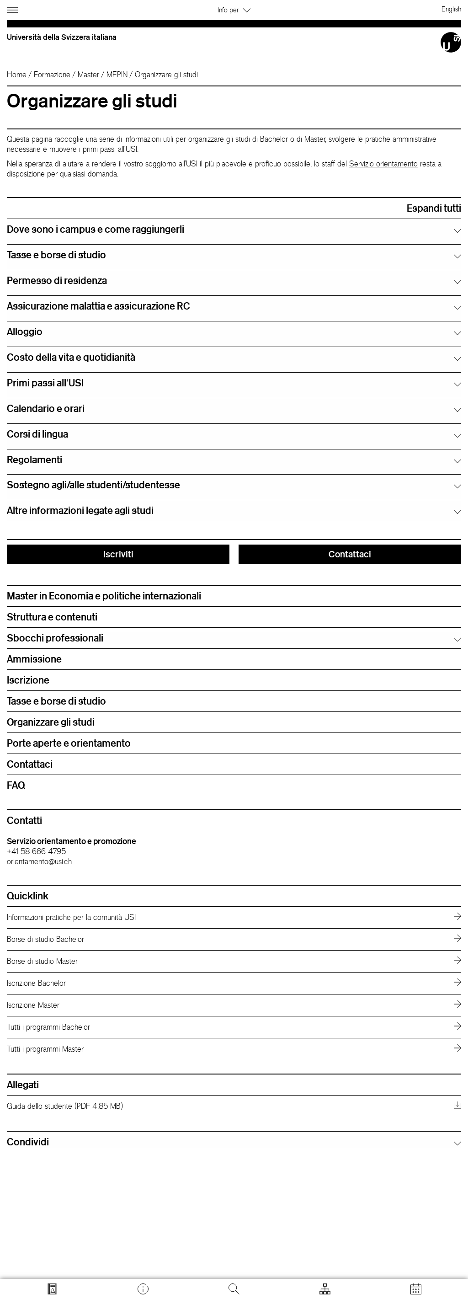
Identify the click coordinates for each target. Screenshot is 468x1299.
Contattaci (350, 554)
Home (17, 74)
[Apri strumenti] (324, 1289)
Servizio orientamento (383, 164)
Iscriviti (118, 554)
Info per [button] (234, 9)
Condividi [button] (28, 1142)
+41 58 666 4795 (36, 851)
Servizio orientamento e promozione (71, 841)
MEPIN (117, 74)
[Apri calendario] (415, 1289)
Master (88, 74)
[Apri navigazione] (13, 8)
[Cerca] (234, 1289)
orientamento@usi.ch (39, 861)
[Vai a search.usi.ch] (52, 1289)
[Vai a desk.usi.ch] (143, 1289)
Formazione (52, 74)
